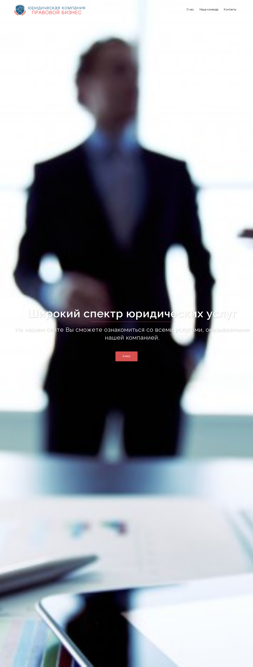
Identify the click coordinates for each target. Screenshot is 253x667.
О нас (190, 9)
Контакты (230, 9)
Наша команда (209, 9)
